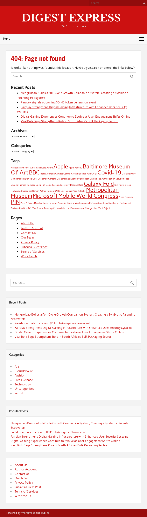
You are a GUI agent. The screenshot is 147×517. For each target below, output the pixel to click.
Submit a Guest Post (34, 247)
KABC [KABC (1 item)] (57, 191)
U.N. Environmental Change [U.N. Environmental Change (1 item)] (79, 208)
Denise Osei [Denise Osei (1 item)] (31, 179)
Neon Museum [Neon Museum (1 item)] (126, 197)
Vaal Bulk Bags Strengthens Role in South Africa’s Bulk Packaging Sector (69, 121)
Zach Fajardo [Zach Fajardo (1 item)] (104, 208)
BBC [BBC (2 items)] (34, 172)
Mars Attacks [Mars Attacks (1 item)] (79, 191)
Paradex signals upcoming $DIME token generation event (58, 102)
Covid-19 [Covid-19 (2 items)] (109, 172)
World (19, 393)
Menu (6, 39)
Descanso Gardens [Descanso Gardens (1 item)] (47, 179)
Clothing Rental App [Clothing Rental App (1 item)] (81, 174)
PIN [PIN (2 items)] (15, 201)
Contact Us (28, 233)
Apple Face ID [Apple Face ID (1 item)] (75, 168)
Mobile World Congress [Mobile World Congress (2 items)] (88, 195)
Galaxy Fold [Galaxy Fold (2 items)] (99, 183)
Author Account (32, 228)
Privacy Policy (30, 242)
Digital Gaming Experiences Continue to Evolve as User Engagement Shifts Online (75, 116)
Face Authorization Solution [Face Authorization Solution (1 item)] (110, 179)
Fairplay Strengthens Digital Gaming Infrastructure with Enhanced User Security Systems (73, 328)
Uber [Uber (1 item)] (95, 208)
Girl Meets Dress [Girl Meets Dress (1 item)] (122, 185)
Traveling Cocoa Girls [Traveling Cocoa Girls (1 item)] (54, 208)
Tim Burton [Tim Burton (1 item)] (37, 208)
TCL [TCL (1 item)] (30, 208)
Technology (23, 384)
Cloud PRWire (24, 371)
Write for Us (29, 256)
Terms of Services (33, 251)
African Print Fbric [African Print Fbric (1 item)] (20, 168)
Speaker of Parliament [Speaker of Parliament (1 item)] (119, 203)
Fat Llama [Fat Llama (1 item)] (47, 185)
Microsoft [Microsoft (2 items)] (45, 195)
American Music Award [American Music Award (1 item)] (41, 168)
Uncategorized (24, 388)
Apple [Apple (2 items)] (60, 166)
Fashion (20, 375)
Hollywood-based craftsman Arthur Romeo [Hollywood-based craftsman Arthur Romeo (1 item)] (32, 191)
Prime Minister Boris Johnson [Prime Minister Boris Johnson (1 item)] (42, 203)
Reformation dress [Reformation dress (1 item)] (98, 203)
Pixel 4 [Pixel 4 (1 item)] (23, 203)
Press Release (24, 380)
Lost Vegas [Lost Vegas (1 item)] (66, 191)
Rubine (45, 512)
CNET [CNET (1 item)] (94, 174)
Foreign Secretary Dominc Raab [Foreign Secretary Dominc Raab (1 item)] (67, 185)
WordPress (28, 512)
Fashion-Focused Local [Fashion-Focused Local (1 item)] (29, 185)
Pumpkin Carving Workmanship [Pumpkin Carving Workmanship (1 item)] (73, 203)
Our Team (27, 237)
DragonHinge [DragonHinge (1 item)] (63, 179)
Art (17, 366)
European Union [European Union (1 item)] (88, 179)
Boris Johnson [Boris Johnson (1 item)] (47, 174)
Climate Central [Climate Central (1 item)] (63, 174)
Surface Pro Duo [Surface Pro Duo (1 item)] (19, 208)
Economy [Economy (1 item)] (75, 179)
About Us (27, 223)
